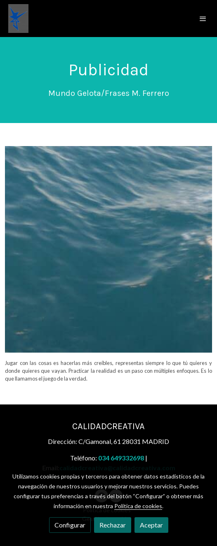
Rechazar (112, 525)
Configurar (69, 525)
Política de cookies (138, 505)
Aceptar (151, 525)
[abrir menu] (203, 18)
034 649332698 (121, 458)
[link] (18, 18)
